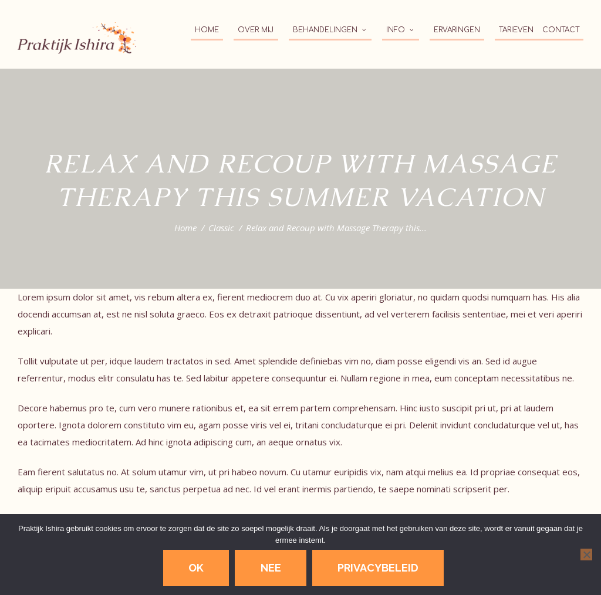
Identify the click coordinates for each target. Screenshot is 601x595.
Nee (271, 568)
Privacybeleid (377, 568)
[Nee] (586, 554)
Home (185, 228)
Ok (196, 568)
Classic (221, 228)
